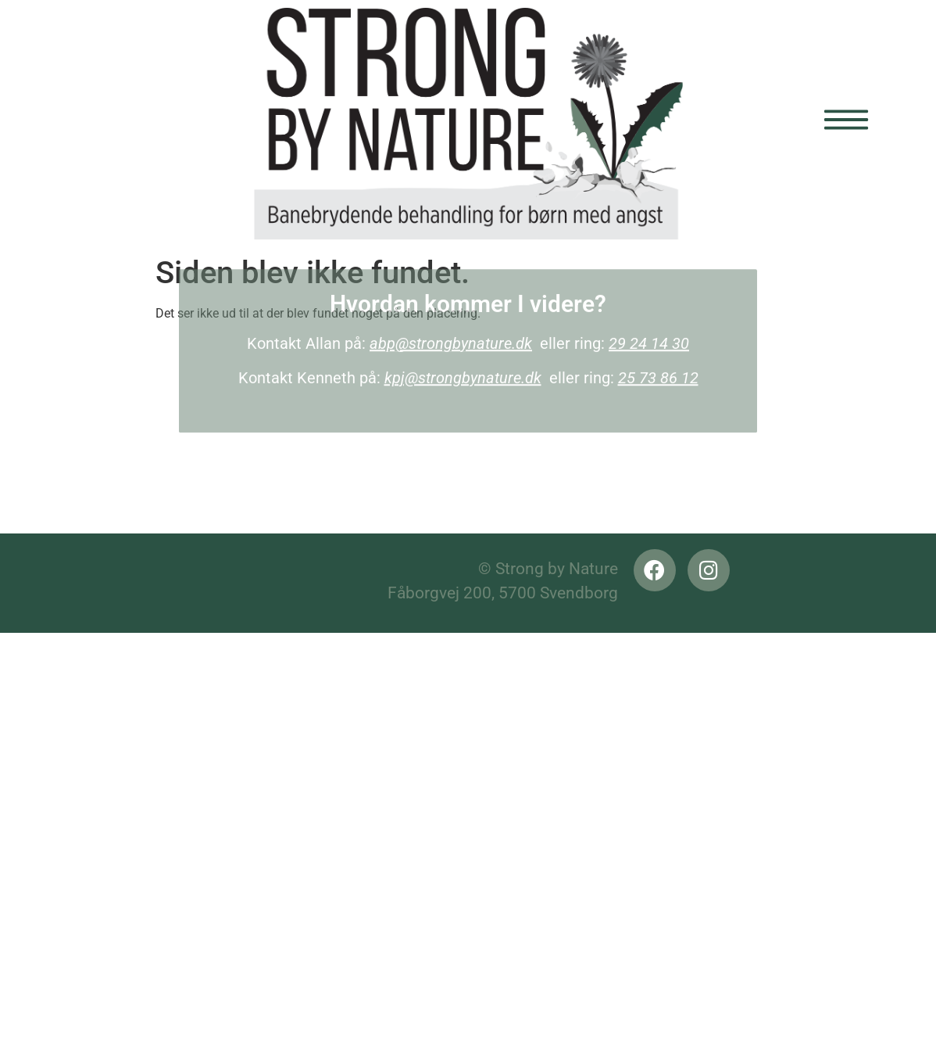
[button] (802, 125)
